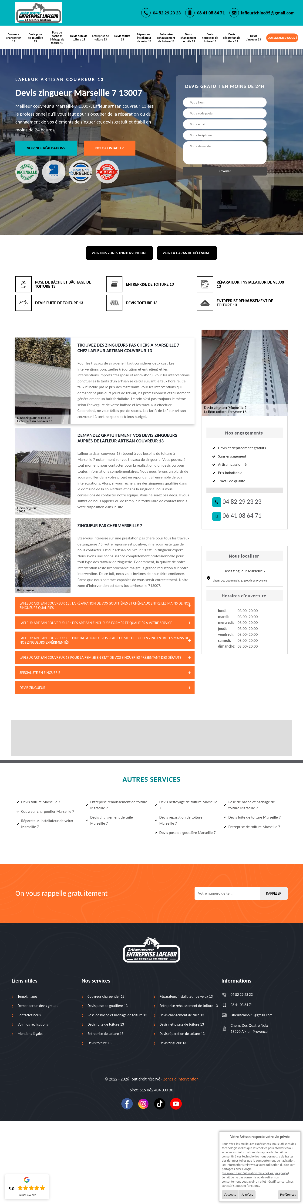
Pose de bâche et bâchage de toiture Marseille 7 (249, 804)
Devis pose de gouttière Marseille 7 (185, 832)
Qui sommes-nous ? (282, 38)
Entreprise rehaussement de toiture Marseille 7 (116, 804)
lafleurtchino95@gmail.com (268, 13)
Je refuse (247, 1195)
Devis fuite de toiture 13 (79, 37)
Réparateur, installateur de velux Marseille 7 (45, 823)
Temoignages (27, 996)
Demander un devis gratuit (38, 1005)
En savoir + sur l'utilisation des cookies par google (255, 1173)
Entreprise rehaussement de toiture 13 (166, 37)
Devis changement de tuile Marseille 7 (109, 819)
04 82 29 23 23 (167, 13)
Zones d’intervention (181, 1078)
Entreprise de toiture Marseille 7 (252, 826)
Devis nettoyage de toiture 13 (210, 37)
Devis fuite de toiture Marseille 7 (252, 816)
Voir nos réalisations (46, 147)
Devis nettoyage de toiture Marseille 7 (186, 804)
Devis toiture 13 (122, 37)
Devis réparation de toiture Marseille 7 (178, 819)
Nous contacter (109, 147)
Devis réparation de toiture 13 (231, 37)
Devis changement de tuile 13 (188, 37)
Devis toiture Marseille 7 (38, 801)
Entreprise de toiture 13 (100, 37)
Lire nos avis (26, 1195)
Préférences (288, 1195)
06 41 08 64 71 (211, 13)
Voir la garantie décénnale (187, 252)
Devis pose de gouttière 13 (35, 37)
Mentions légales (30, 1033)
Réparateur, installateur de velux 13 (144, 37)
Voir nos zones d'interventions (119, 252)
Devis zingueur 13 (253, 37)
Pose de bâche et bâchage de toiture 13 (57, 37)
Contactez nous (29, 1014)
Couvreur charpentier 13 (13, 37)
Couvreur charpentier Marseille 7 (45, 811)
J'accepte (230, 1195)
